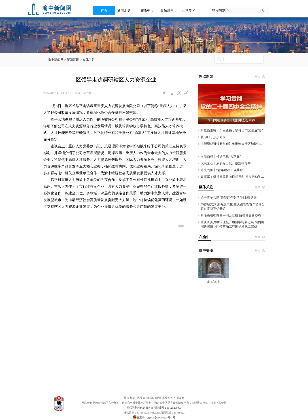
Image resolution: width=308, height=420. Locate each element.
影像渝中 (168, 10)
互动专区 (190, 10)
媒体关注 (89, 60)
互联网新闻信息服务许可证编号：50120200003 (154, 407)
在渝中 (146, 10)
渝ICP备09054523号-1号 (161, 417)
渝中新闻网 (56, 60)
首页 (104, 10)
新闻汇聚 (125, 10)
